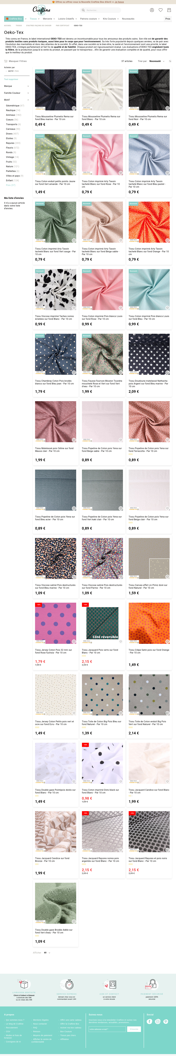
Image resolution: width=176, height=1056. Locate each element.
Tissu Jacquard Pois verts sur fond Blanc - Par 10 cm (100, 651)
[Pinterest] (166, 1022)
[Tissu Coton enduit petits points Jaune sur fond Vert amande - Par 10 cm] (55, 154)
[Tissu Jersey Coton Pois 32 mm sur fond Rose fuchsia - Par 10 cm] (55, 623)
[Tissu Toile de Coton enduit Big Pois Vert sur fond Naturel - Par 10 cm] (149, 694)
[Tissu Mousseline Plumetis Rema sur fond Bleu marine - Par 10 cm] (55, 89)
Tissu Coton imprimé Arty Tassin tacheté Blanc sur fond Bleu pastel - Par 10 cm (147, 184)
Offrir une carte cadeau (71, 1020)
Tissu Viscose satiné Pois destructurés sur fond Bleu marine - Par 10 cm (55, 586)
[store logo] (41, 10)
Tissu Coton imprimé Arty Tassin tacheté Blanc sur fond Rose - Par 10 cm (101, 184)
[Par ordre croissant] (170, 61)
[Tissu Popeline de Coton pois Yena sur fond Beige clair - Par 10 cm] (149, 490)
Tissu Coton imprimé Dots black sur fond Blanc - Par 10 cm (100, 791)
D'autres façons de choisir (38, 26)
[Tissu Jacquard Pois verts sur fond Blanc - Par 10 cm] (102, 623)
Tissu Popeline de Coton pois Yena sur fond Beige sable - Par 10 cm (102, 449)
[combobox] (100, 10)
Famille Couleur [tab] (12, 93)
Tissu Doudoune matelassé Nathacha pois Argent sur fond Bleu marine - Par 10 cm (148, 384)
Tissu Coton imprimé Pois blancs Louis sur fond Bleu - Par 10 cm (149, 317)
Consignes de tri (13, 1042)
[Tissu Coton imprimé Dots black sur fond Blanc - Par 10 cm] (102, 763)
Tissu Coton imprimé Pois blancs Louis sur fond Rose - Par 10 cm (102, 317)
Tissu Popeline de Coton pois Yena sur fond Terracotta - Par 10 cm (149, 449)
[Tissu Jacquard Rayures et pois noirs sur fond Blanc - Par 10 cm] (149, 831)
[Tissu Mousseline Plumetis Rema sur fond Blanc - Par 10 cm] (102, 89)
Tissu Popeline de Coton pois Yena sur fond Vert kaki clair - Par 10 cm (102, 518)
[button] (152, 10)
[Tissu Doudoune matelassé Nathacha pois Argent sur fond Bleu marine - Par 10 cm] (149, 354)
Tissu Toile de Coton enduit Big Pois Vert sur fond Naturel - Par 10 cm (147, 723)
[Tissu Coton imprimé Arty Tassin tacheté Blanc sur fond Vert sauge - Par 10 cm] (55, 222)
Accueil (7, 26)
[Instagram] (157, 1022)
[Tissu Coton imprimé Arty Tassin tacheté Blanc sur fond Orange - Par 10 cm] (149, 222)
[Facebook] (149, 1022)
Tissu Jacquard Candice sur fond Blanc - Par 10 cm (149, 791)
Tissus (19, 26)
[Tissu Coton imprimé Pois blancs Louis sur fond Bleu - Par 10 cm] (149, 289)
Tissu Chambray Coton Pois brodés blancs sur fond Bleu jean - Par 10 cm (54, 382)
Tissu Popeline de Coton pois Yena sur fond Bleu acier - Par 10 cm (55, 518)
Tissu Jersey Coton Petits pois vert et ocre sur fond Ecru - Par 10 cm (54, 723)
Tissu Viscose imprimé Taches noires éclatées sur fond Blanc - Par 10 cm (54, 317)
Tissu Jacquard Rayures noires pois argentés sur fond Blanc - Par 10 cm (100, 859)
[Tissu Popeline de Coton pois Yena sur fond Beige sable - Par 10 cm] (102, 421)
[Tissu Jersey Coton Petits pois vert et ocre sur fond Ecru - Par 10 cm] (55, 694)
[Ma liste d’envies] (160, 10)
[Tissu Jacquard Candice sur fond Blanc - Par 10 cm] (149, 763)
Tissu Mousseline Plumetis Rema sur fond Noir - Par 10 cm (148, 118)
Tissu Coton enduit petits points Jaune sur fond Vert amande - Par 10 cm (55, 182)
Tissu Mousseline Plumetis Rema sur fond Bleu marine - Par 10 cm (54, 118)
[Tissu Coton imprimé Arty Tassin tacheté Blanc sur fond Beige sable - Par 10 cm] (102, 222)
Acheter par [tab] (9, 67)
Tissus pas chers (68, 1035)
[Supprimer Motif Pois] (6, 71)
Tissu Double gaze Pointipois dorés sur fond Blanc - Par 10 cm (55, 791)
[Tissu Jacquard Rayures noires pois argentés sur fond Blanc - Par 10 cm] (102, 831)
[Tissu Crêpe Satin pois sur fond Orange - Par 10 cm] (149, 623)
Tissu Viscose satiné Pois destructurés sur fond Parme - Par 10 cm (102, 586)
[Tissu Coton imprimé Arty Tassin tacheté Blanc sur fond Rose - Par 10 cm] (102, 154)
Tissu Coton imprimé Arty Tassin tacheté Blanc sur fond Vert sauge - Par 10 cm (55, 251)
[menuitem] (33, 19)
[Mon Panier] (169, 10)
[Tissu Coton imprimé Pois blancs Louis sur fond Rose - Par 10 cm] (102, 289)
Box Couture (66, 1031)
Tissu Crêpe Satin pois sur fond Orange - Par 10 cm (149, 651)
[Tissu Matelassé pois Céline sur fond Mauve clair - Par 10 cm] (55, 421)
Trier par (142, 61)
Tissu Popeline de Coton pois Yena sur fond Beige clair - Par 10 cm (149, 518)
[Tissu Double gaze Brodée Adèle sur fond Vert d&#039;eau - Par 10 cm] (55, 903)
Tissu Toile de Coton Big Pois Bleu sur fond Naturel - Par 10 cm (101, 723)
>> (118, 2)
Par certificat (62, 26)
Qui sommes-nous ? (15, 1020)
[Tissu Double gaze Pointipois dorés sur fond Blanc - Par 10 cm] (55, 763)
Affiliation (64, 1039)
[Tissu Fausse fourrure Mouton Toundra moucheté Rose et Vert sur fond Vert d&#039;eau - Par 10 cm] (102, 354)
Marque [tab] (8, 86)
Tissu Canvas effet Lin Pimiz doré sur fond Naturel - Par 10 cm (148, 586)
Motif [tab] (7, 100)
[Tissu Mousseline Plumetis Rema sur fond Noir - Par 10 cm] (149, 89)
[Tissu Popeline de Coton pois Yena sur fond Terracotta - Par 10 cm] (149, 421)
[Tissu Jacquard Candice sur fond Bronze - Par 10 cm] (55, 831)
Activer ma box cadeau (70, 1028)
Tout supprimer (11, 79)
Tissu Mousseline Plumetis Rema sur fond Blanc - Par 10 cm (101, 118)
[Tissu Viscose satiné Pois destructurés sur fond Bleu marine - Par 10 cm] (55, 558)
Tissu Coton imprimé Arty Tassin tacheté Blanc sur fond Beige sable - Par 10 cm (100, 251)
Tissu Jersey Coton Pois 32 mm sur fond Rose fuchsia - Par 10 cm (53, 651)
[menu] (88, 19)
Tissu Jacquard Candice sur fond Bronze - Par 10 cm (52, 859)
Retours (36, 1031)
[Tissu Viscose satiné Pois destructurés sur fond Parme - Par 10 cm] (102, 558)
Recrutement (12, 1028)
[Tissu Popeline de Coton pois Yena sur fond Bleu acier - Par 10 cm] (55, 490)
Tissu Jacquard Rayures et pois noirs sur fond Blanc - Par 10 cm (148, 859)
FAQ (35, 1028)
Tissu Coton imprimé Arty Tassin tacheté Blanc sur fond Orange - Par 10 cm (149, 251)
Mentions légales (41, 1020)
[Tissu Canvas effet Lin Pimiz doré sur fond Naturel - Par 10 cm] (149, 558)
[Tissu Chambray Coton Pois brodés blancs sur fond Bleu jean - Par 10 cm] (55, 354)
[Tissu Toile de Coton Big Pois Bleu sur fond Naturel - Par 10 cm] (102, 694)
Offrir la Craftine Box (69, 1024)
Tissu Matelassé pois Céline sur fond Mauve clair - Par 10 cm (54, 449)
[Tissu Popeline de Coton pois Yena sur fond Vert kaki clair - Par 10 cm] (102, 490)
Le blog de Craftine (14, 1024)
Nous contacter (40, 1024)
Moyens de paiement (42, 1035)
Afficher (37, 952)
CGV (8, 1031)
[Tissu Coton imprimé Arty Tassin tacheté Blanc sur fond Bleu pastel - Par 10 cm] (149, 154)
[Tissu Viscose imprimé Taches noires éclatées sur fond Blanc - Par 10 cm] (55, 289)
